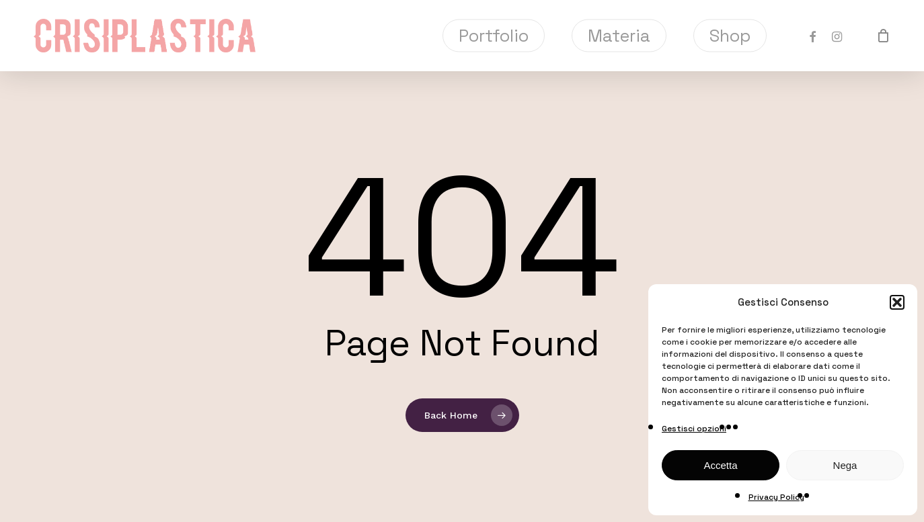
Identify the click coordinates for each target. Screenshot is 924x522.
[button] (897, 302)
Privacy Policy (776, 497)
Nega (845, 465)
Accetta (720, 465)
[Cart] (883, 35)
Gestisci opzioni (694, 428)
